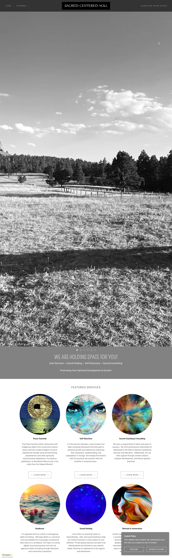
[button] (22, 5)
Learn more (39, 475)
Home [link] (8, 6)
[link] (86, 6)
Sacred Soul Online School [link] (154, 6)
